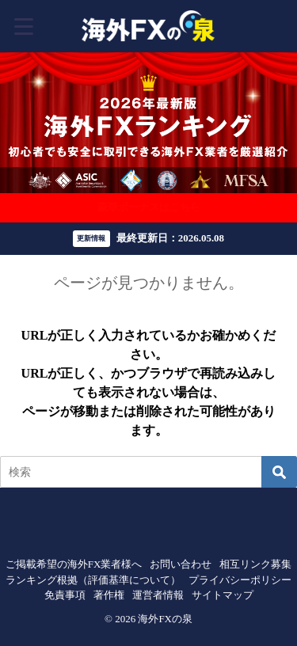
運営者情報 (158, 595)
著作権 (108, 595)
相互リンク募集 (255, 564)
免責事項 (65, 595)
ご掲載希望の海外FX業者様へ (74, 564)
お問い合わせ (180, 564)
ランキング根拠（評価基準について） (93, 580)
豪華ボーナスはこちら (148, 207)
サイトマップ (222, 595)
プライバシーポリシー (239, 580)
